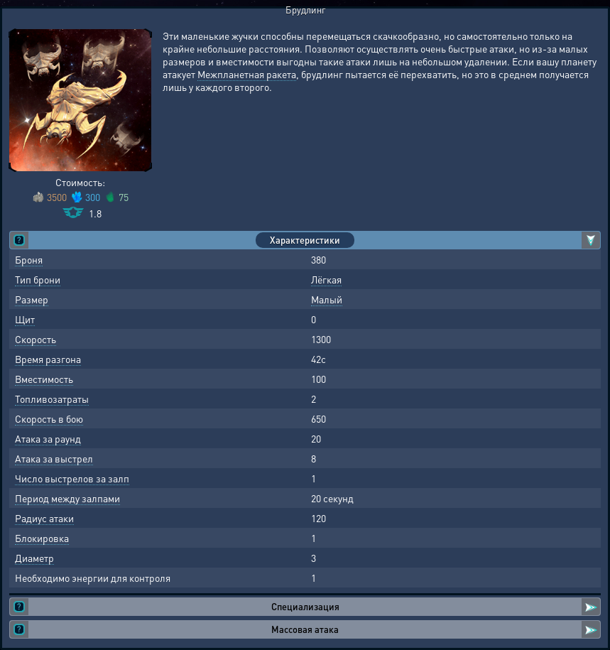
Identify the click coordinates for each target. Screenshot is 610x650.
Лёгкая (326, 279)
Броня (29, 259)
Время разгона (48, 358)
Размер (31, 299)
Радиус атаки (44, 517)
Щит (25, 319)
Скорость (35, 338)
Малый (326, 299)
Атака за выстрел (54, 458)
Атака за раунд (48, 438)
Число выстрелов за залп (72, 478)
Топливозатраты (52, 398)
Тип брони (37, 279)
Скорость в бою (49, 418)
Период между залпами (67, 498)
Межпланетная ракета (246, 73)
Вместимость (44, 378)
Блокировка (42, 537)
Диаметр (34, 557)
